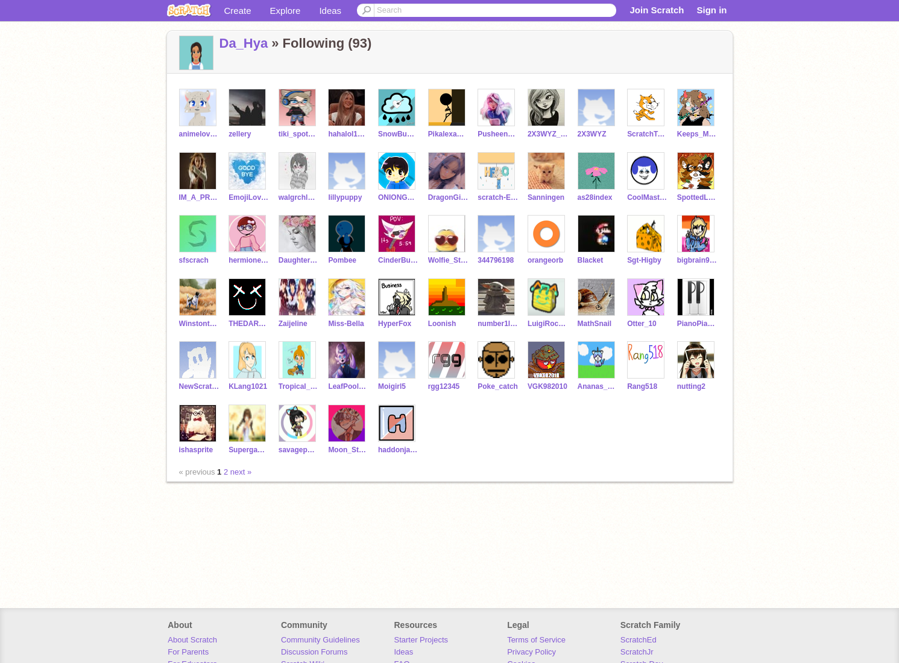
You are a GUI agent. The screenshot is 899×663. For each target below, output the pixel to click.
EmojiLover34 (249, 197)
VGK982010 (547, 386)
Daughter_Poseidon (299, 260)
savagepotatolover (299, 450)
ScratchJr (637, 651)
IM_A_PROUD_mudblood (199, 197)
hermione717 (249, 260)
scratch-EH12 (498, 197)
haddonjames (398, 450)
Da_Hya (243, 43)
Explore (285, 10)
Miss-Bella (346, 323)
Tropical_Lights (299, 386)
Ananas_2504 (598, 386)
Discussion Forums (314, 651)
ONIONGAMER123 (398, 197)
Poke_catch (498, 386)
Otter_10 (642, 323)
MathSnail (595, 323)
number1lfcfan (498, 323)
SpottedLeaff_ (697, 197)
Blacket (591, 260)
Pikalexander (448, 134)
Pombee (342, 260)
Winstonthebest (199, 323)
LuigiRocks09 (548, 323)
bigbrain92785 (697, 260)
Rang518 (642, 386)
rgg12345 (444, 386)
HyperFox (394, 323)
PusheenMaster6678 (498, 134)
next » (240, 471)
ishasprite (196, 450)
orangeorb (545, 260)
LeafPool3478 (348, 386)
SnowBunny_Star (398, 134)
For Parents (188, 651)
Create (237, 10)
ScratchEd (638, 639)
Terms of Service (536, 639)
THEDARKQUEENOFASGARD (249, 323)
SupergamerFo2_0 (249, 450)
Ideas (330, 10)
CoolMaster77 (647, 197)
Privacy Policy (531, 651)
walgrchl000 (299, 197)
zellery (240, 134)
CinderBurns (398, 260)
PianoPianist (697, 323)
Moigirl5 (392, 386)
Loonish (442, 323)
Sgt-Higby (644, 260)
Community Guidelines (320, 639)
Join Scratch (656, 10)
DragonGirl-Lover (448, 197)
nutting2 (691, 386)
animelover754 (199, 134)
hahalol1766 (348, 134)
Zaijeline (293, 323)
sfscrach (194, 260)
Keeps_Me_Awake (697, 134)
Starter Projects (421, 639)
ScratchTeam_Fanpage (647, 134)
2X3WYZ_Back (548, 134)
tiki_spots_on (299, 134)
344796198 (496, 260)
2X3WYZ (592, 134)
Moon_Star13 (348, 450)
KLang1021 (248, 386)
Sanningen (546, 197)
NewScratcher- (199, 386)
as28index (595, 197)
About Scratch (192, 639)
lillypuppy (345, 197)
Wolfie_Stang (448, 260)
